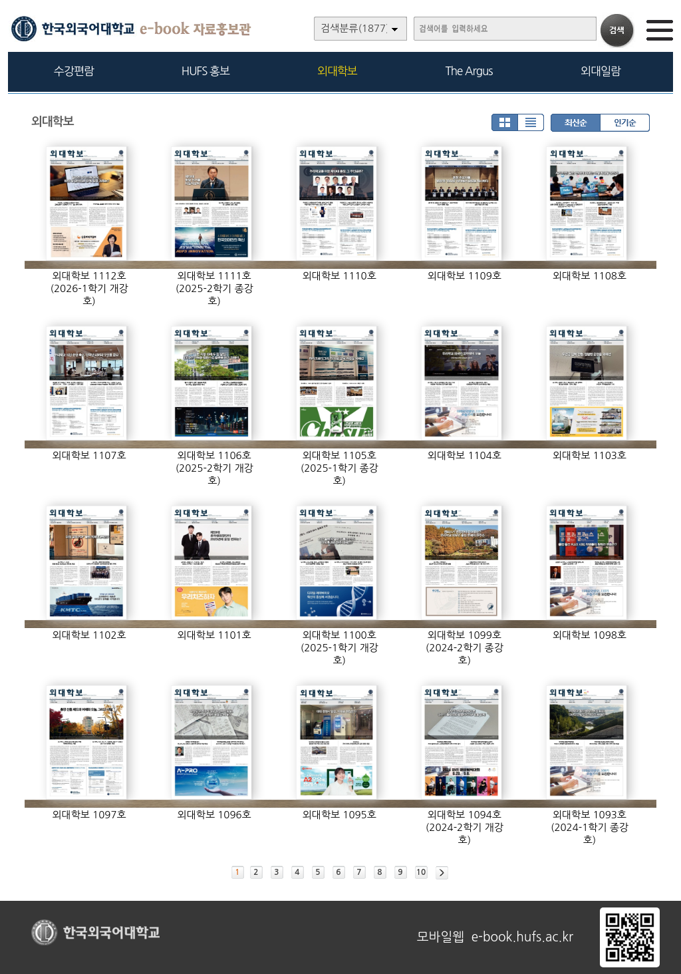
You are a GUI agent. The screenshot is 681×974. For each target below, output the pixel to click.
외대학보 (337, 71)
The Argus (469, 71)
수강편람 (74, 71)
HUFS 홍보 (205, 71)
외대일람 (600, 71)
